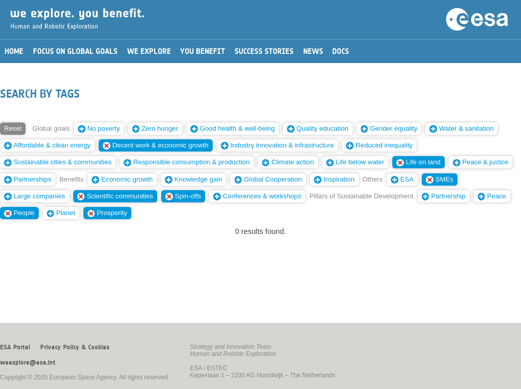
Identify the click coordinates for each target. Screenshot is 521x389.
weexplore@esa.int (27, 362)
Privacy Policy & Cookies (74, 347)
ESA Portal (15, 347)
